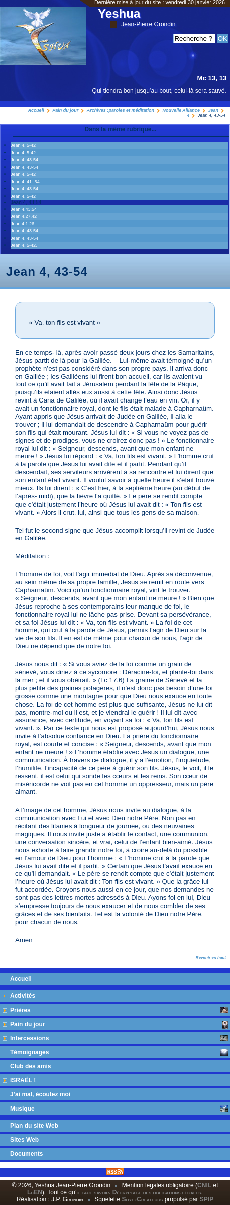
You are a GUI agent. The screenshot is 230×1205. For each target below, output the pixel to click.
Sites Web (24, 1139)
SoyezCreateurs (142, 1199)
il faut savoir (92, 1192)
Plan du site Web (34, 1125)
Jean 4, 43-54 (24, 230)
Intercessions (119, 1038)
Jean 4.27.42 (24, 216)
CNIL (204, 1185)
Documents (26, 1153)
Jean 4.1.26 (22, 223)
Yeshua (136, 17)
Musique (119, 1108)
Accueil (36, 110)
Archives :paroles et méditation (120, 110)
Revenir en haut (211, 957)
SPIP (206, 1199)
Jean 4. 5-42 (23, 145)
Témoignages (119, 1052)
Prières (119, 1010)
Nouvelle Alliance (181, 110)
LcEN (34, 1192)
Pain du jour (65, 110)
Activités (22, 995)
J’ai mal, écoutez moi (40, 1094)
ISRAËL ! (23, 1080)
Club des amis (30, 1066)
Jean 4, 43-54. (25, 238)
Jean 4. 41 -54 (25, 181)
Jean (213, 110)
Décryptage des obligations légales (156, 1192)
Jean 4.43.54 (24, 209)
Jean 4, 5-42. (24, 245)
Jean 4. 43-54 (24, 159)
